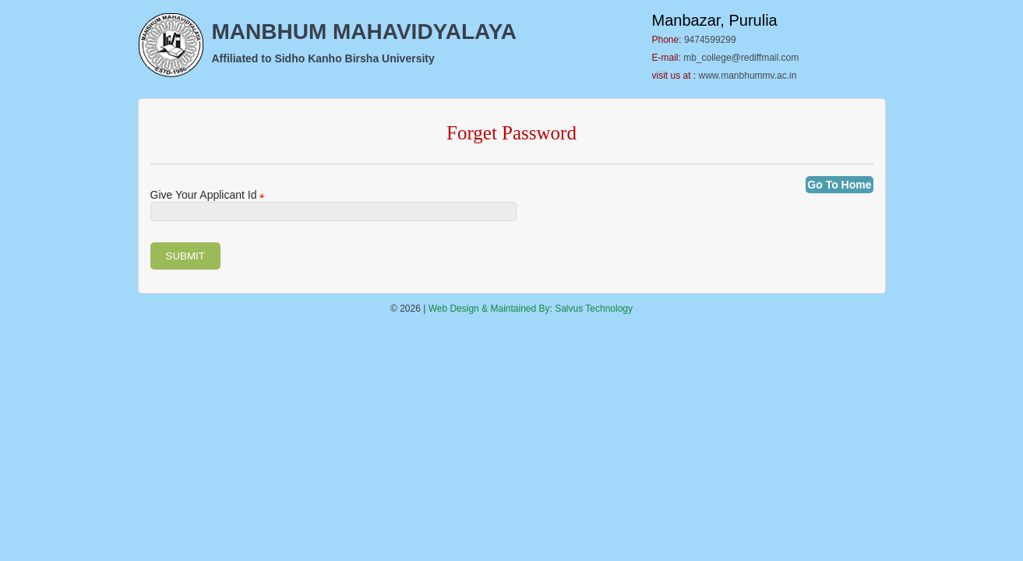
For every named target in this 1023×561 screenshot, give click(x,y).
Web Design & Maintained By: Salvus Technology (531, 308)
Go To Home (839, 184)
